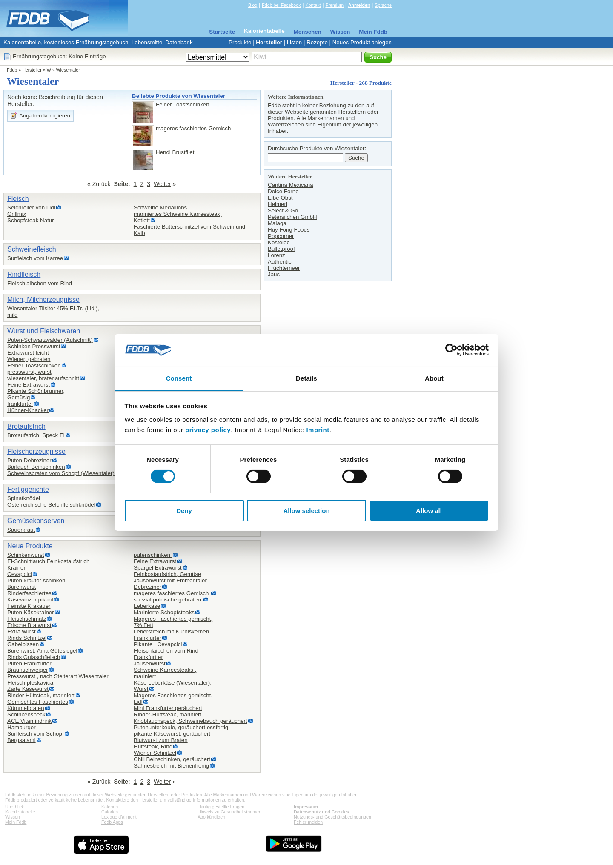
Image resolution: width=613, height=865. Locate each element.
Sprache (383, 5)
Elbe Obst (280, 198)
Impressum (306, 806)
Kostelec (278, 242)
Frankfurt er (148, 657)
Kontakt (313, 5)
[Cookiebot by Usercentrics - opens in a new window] (451, 350)
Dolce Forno (283, 191)
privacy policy (208, 429)
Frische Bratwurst (29, 625)
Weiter (162, 183)
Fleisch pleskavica (30, 682)
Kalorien (109, 806)
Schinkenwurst (25, 555)
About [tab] (434, 378)
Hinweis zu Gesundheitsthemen (229, 811)
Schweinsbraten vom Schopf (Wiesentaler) (61, 473)
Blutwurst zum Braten (161, 740)
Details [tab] (306, 378)
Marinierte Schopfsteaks (164, 612)
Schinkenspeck (26, 714)
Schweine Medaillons (160, 207)
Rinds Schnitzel (26, 638)
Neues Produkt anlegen (362, 42)
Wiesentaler (68, 69)
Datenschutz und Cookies (321, 811)
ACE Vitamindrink (29, 721)
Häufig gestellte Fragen (221, 806)
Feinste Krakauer (29, 606)
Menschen (307, 32)
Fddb (12, 69)
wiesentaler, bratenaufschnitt (43, 378)
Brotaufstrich (26, 426)
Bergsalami (21, 740)
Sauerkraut (21, 530)
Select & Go (283, 210)
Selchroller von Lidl (31, 207)
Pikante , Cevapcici (158, 644)
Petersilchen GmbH (292, 217)
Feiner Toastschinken (182, 104)
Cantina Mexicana (290, 185)
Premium (334, 5)
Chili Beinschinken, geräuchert (172, 759)
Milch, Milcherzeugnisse (43, 299)
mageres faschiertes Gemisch (193, 128)
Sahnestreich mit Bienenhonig (171, 765)
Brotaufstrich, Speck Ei (36, 435)
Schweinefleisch (31, 249)
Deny (184, 510)
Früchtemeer (284, 268)
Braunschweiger (27, 670)
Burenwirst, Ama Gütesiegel (42, 650)
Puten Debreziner (29, 460)
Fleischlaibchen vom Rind (39, 283)
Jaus (274, 274)
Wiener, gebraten (29, 359)
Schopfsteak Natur (30, 220)
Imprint (317, 429)
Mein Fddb (373, 32)
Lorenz (276, 255)
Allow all (429, 510)
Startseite (222, 32)
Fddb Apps (112, 822)
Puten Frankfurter (29, 663)
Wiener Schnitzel (155, 753)
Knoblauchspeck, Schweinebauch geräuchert (190, 721)
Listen (294, 42)
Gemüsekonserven (35, 520)
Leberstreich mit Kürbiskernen (171, 631)
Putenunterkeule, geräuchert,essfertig (181, 727)
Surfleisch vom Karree (35, 258)
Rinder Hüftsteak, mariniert (41, 695)
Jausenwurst (150, 663)
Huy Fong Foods (289, 229)
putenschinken (153, 555)
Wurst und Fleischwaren (43, 331)
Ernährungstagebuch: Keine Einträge (59, 56)
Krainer (16, 567)
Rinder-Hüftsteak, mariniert (167, 714)
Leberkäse (147, 606)
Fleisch (18, 198)
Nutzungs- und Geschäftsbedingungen (332, 816)
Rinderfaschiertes (29, 593)
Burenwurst (21, 587)
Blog (252, 5)
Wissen (340, 32)
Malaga (277, 223)
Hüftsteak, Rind (153, 746)
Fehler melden (308, 822)
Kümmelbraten (25, 708)
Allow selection (306, 510)
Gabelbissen (23, 644)
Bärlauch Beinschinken (36, 467)
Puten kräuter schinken (36, 580)
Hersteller (269, 42)
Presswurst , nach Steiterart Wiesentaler (58, 676)
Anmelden (359, 5)
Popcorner (281, 236)
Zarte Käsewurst (28, 689)
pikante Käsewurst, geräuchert (172, 733)
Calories (109, 811)
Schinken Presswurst (33, 346)
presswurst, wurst (29, 372)
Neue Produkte (30, 546)
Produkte (240, 42)
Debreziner (147, 587)
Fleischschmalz (26, 619)
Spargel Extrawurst (158, 567)
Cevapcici (19, 574)
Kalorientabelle (264, 31)
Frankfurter (147, 638)
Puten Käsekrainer (30, 612)
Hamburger (21, 727)
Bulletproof (281, 249)
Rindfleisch (23, 274)
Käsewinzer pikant (30, 599)
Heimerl (277, 204)
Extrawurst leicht (28, 352)
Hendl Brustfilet (175, 152)
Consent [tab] (179, 378)
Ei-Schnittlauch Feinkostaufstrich (48, 561)
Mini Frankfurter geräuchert (168, 708)
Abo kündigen (211, 816)
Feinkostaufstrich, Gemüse (167, 574)
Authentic (280, 261)
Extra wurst (21, 631)
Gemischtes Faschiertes (37, 702)
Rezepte (317, 42)
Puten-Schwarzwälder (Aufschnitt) (50, 340)
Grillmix (16, 214)
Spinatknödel (23, 498)
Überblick (14, 806)
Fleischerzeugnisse (36, 451)
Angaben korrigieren (44, 115)
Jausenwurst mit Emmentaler (170, 580)
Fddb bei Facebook (281, 5)
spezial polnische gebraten (168, 599)
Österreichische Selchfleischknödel (51, 504)
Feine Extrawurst (28, 384)
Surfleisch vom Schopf (35, 733)
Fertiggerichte (28, 489)
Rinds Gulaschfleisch (33, 657)
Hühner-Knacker (28, 410)
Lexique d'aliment (119, 816)
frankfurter (20, 404)
